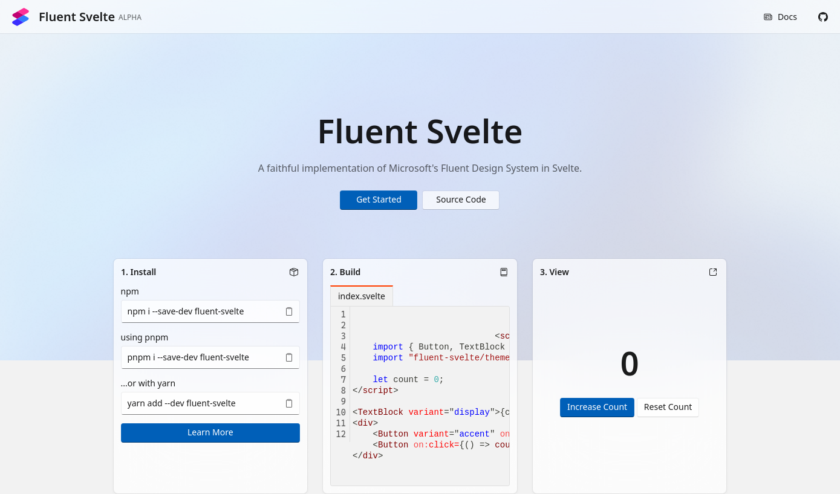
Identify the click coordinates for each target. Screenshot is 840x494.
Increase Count (597, 406)
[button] (823, 17)
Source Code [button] (461, 199)
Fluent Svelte (76, 17)
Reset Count (668, 406)
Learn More (210, 432)
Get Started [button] (379, 199)
